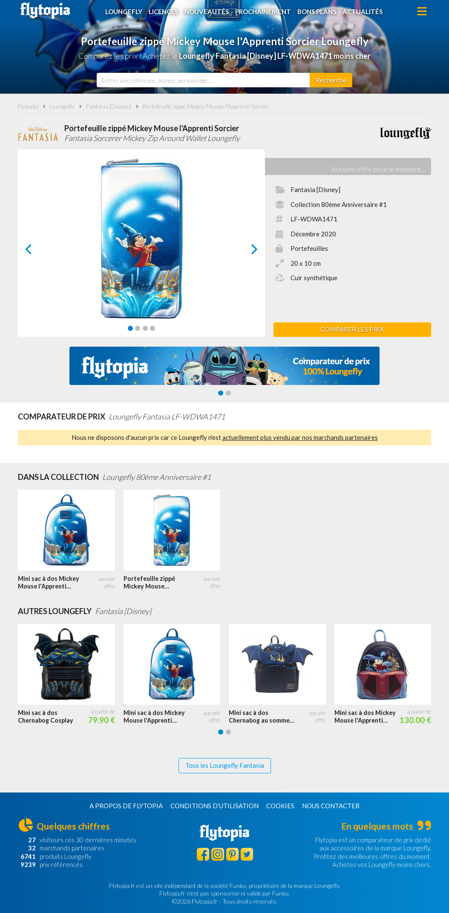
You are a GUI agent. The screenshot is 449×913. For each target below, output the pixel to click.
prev (38, 251)
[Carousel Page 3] (145, 328)
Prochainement (263, 11)
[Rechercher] (331, 80)
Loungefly (123, 11)
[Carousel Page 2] (137, 328)
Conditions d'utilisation (214, 806)
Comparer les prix (352, 329)
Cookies (280, 806)
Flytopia (45, 10)
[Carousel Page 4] (152, 328)
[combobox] (203, 80)
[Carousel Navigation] (141, 249)
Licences (163, 11)
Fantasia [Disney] (108, 106)
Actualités (363, 11)
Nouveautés (206, 11)
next (244, 251)
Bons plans (316, 11)
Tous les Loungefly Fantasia (224, 765)
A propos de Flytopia (126, 806)
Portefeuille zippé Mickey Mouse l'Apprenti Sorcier (206, 106)
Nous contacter (331, 806)
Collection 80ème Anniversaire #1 (339, 204)
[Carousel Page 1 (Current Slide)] (130, 328)
